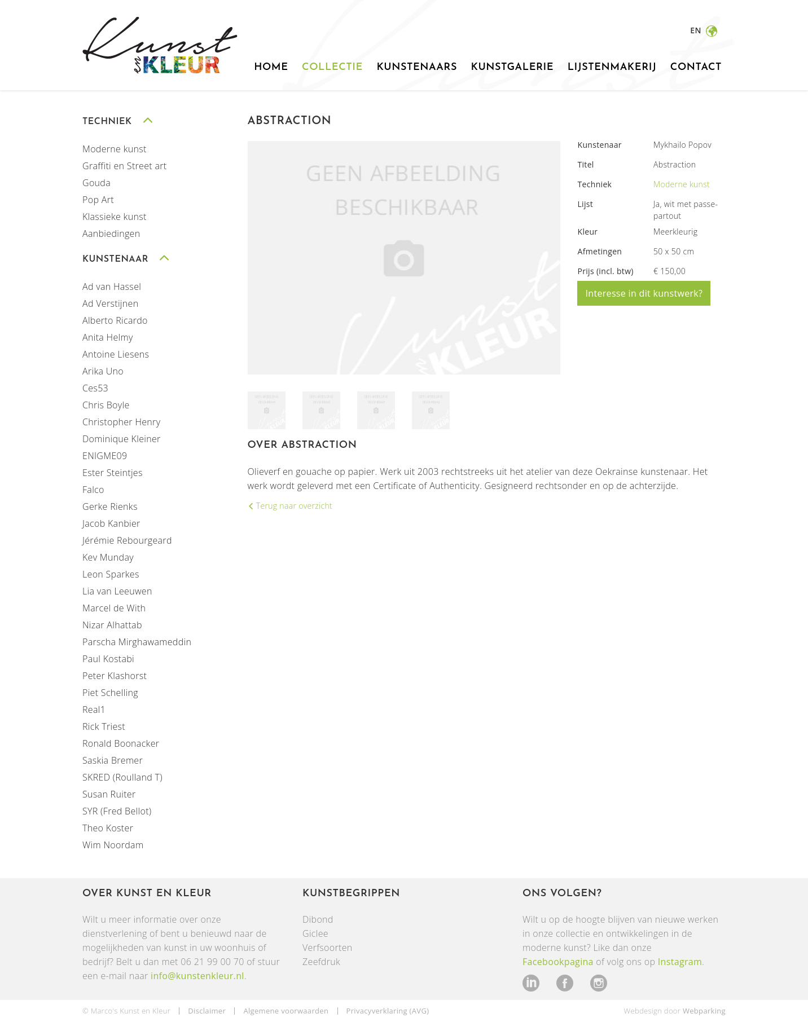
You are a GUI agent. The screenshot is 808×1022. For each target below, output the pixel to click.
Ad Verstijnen (110, 303)
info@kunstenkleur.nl (197, 976)
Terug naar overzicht (293, 505)
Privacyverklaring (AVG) (387, 1011)
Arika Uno (103, 371)
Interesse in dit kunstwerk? (643, 293)
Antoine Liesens (115, 354)
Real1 (94, 709)
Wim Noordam (112, 845)
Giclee (315, 933)
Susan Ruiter (108, 794)
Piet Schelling (110, 692)
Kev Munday (108, 557)
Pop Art (98, 199)
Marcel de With (114, 608)
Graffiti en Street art (124, 166)
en (696, 30)
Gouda (96, 183)
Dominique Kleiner (121, 439)
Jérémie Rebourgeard (127, 540)
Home (271, 67)
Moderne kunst (114, 149)
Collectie (332, 67)
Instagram (680, 961)
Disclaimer (207, 1011)
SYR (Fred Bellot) (117, 811)
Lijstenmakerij (612, 67)
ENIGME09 (104, 456)
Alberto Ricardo (115, 320)
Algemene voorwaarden (285, 1011)
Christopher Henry (121, 422)
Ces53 (95, 388)
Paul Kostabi (108, 659)
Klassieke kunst (114, 216)
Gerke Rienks (110, 506)
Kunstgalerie (512, 67)
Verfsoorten (327, 947)
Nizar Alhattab (112, 625)
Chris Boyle (106, 405)
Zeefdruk (321, 961)
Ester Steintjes (112, 472)
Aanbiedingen (111, 233)
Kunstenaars (416, 67)
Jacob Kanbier (111, 523)
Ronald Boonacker (120, 743)
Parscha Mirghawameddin (136, 642)
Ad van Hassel (111, 286)
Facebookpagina (558, 961)
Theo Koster (107, 828)
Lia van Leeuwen (117, 591)
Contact (696, 67)
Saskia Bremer (112, 760)
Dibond (317, 919)
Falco (93, 489)
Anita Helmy (107, 337)
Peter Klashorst (114, 675)
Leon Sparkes (110, 574)
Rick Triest (103, 726)
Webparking (704, 1011)
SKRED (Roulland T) (122, 777)
